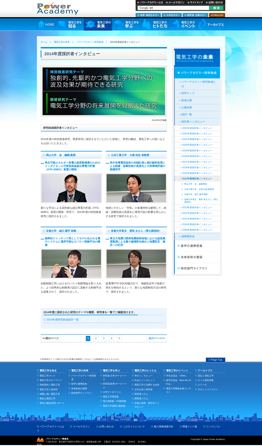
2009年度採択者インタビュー (197, 230)
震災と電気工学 (206, 375)
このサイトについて (134, 426)
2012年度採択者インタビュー (197, 213)
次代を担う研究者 (143, 389)
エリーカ (202, 384)
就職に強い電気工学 (50, 394)
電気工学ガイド (47, 375)
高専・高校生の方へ (148, 15)
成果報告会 (188, 236)
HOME (46, 24)
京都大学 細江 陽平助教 (196, 194)
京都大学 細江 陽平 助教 (61, 231)
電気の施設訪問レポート (52, 403)
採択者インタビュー (193, 121)
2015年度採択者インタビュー (197, 173)
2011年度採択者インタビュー (197, 218)
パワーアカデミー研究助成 (89, 42)
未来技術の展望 (197, 257)
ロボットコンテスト (208, 389)
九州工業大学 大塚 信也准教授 (199, 189)
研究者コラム (141, 394)
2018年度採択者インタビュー (197, 156)
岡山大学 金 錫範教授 (195, 184)
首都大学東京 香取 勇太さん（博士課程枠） (201, 200)
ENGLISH (217, 15)
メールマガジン (175, 2)
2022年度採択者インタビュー (197, 133)
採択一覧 (186, 114)
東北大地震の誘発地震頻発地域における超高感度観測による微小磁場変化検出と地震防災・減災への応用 (137, 242)
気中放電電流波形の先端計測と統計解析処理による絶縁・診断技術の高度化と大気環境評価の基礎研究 (137, 166)
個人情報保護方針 (163, 426)
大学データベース (112, 392)
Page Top (215, 360)
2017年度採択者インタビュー (197, 162)
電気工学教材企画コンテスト (178, 390)
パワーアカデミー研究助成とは (198, 84)
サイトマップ (195, 2)
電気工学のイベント (183, 24)
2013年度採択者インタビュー (197, 207)
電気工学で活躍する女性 (146, 384)
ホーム (44, 42)
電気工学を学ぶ (126, 24)
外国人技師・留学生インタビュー (146, 405)
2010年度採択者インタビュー (197, 224)
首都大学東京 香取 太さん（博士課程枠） (136, 231)
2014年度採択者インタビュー (197, 178)
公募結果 (186, 107)
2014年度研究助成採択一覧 (63, 319)
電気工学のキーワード (51, 380)
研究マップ (188, 93)
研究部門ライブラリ (197, 268)
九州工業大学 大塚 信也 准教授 (130, 155)
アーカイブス (211, 24)
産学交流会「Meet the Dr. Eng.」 (179, 382)
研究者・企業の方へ (195, 15)
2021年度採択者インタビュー (197, 139)
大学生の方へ (172, 15)
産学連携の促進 (197, 246)
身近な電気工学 (47, 398)
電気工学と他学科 (49, 389)
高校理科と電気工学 (50, 384)
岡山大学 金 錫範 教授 (61, 155)
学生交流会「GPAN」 (177, 375)
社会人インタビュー (144, 380)
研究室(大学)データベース (115, 377)
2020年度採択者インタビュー (197, 145)
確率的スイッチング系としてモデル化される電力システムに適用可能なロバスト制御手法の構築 (72, 242)
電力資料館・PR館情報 (114, 401)
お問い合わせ (214, 2)
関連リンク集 (190, 426)
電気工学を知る (70, 24)
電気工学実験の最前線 (114, 406)
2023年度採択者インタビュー (197, 128)
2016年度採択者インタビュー (197, 167)
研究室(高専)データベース (115, 386)
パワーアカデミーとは (150, 2)
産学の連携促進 (79, 384)
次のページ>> (157, 338)
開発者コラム (141, 398)
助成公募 (186, 100)
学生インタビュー (143, 375)
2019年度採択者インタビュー (197, 150)
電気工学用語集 (111, 396)
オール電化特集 (206, 380)
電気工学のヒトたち (154, 24)
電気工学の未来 (98, 24)
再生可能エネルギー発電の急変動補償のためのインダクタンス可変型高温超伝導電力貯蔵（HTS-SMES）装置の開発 (72, 166)
